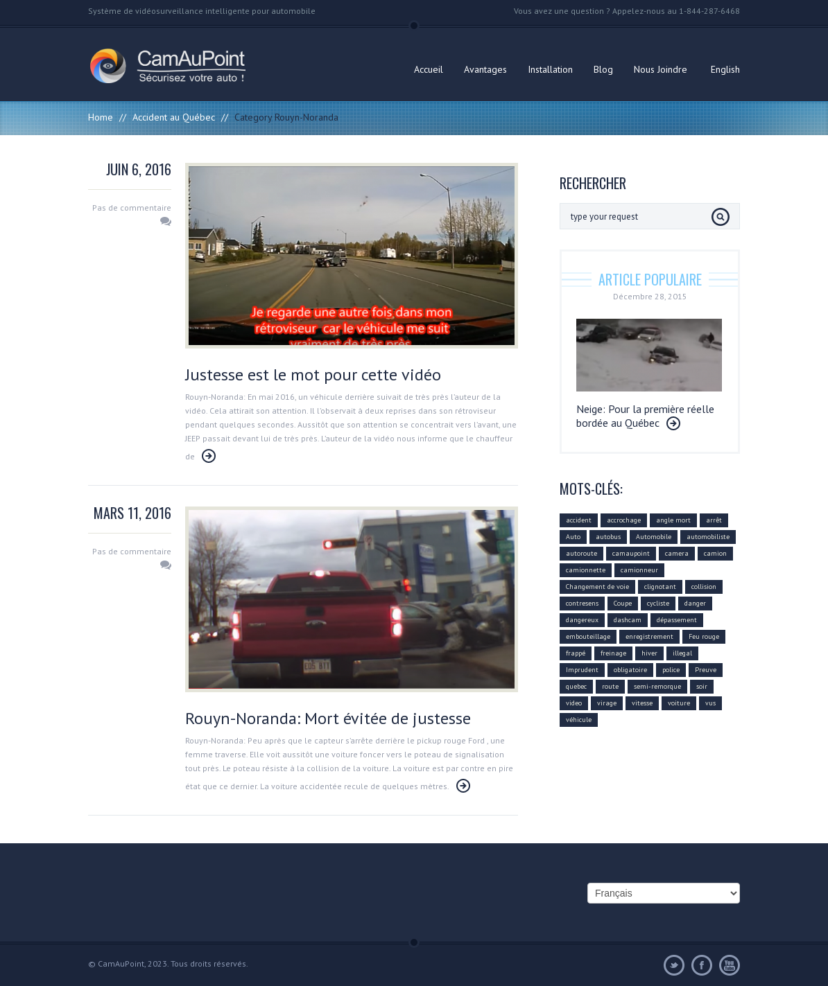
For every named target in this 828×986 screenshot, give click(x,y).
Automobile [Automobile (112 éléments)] (653, 536)
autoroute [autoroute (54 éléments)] (581, 553)
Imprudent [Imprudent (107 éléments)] (582, 669)
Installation (550, 69)
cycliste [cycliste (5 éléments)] (658, 603)
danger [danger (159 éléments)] (695, 603)
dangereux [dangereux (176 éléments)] (582, 619)
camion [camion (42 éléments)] (715, 553)
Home (100, 117)
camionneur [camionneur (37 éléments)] (639, 569)
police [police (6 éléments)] (671, 669)
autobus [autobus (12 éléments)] (608, 536)
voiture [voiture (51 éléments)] (679, 702)
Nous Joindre (660, 69)
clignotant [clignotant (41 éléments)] (660, 586)
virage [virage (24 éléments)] (606, 702)
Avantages (485, 69)
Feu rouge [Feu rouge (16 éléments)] (704, 636)
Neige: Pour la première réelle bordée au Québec (645, 416)
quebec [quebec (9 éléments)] (576, 686)
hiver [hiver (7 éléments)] (649, 653)
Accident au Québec (173, 117)
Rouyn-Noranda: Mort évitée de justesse (328, 718)
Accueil (428, 69)
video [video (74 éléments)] (574, 702)
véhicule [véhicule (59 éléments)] (579, 719)
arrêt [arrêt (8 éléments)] (714, 520)
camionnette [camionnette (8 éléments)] (585, 569)
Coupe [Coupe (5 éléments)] (623, 603)
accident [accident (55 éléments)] (579, 520)
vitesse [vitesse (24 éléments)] (642, 702)
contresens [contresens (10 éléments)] (582, 603)
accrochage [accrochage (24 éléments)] (624, 520)
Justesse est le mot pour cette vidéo (313, 374)
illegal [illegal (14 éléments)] (682, 653)
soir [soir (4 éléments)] (701, 686)
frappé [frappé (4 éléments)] (575, 653)
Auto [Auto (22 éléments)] (573, 536)
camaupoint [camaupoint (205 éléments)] (631, 553)
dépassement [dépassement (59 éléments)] (677, 619)
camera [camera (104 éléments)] (677, 553)
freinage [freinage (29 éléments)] (613, 653)
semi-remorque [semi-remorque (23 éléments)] (657, 686)
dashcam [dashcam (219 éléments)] (627, 619)
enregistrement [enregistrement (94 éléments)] (649, 636)
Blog (603, 69)
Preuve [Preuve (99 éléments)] (705, 669)
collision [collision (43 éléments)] (703, 586)
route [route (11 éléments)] (610, 686)
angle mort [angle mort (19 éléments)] (673, 520)
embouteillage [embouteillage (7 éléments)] (588, 636)
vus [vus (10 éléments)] (710, 702)
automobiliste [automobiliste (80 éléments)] (708, 536)
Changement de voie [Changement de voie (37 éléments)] (597, 586)
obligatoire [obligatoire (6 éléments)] (630, 669)
